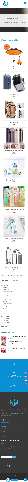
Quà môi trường (6, 318)
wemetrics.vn (4, 476)
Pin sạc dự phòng (7, 299)
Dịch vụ (3, 431)
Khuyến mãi (4, 434)
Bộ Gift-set (4, 326)
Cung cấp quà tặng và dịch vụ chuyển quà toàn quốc (15, 342)
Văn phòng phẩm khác (8, 291)
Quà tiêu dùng (5, 316)
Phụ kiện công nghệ (7, 303)
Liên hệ (3, 436)
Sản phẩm (4, 428)
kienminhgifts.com (6, 415)
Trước (7, 275)
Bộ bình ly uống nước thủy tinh (14, 180)
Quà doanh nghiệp (6, 306)
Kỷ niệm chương (6, 308)
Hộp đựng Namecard (7, 313)
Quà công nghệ (5, 295)
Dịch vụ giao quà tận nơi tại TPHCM (17, 336)
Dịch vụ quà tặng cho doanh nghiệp (17, 348)
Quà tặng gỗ (6, 320)
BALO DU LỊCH (14, 94)
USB (4, 297)
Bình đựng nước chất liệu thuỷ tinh (14, 209)
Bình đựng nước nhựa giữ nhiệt (14, 150)
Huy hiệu (5, 310)
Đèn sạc (5, 301)
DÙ (14, 67)
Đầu (3, 275)
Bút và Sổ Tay (6, 289)
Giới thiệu (4, 426)
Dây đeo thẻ (5, 287)
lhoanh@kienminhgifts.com (14, 386)
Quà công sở (4, 285)
